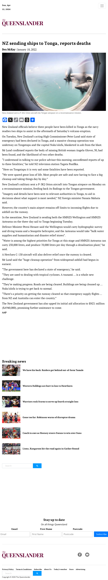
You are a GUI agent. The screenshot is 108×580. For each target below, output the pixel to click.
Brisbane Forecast (25, 10)
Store (71, 569)
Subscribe (38, 569)
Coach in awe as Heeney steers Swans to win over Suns (52, 433)
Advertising (80, 569)
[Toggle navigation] (102, 6)
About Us (48, 569)
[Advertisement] (54, 336)
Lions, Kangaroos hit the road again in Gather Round (51, 448)
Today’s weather (60, 569)
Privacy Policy (8, 569)
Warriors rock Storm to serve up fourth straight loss (50, 401)
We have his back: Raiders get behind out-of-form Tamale (53, 370)
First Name (46, 529)
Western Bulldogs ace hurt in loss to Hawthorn (48, 386)
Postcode (78, 529)
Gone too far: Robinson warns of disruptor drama (49, 417)
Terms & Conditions (24, 569)
